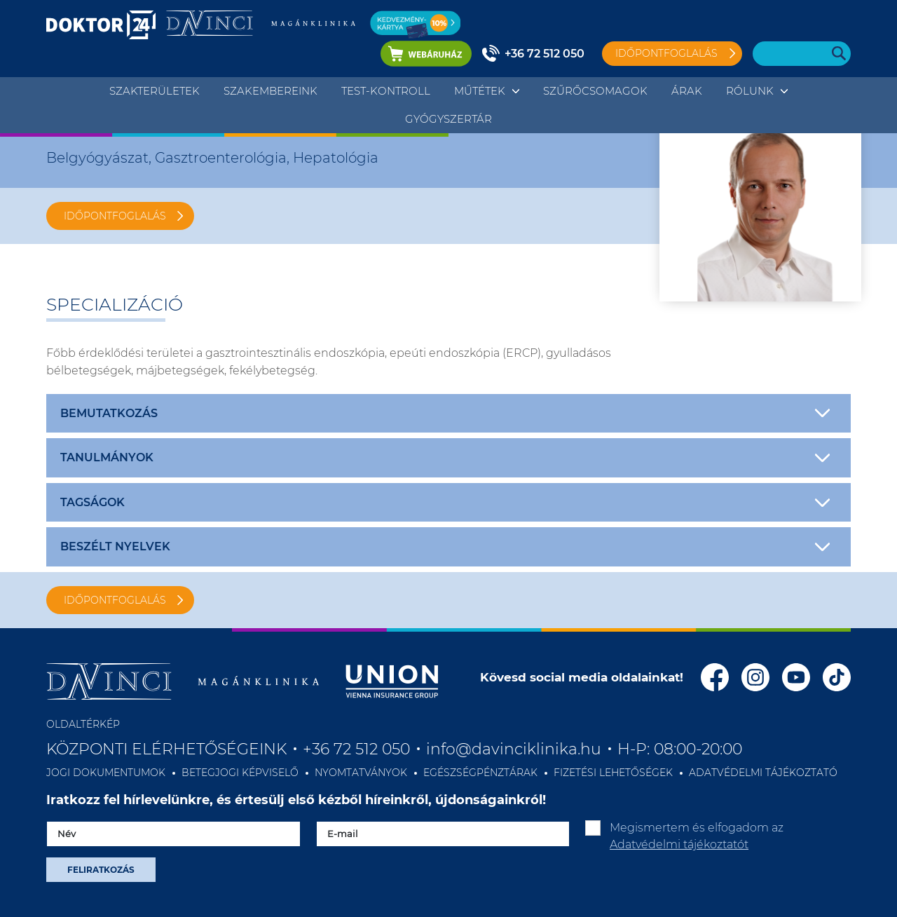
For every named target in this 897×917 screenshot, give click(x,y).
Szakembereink (270, 90)
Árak (686, 90)
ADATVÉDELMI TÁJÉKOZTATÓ (763, 772)
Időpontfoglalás (666, 53)
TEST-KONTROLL (385, 90)
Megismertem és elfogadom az (696, 836)
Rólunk (750, 90)
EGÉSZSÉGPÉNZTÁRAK (480, 772)
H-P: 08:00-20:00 (679, 749)
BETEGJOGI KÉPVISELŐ (240, 772)
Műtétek (479, 90)
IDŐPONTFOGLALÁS (115, 216)
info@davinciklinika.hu (513, 749)
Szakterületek (154, 90)
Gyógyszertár (448, 118)
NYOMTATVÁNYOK (361, 772)
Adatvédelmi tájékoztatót (679, 844)
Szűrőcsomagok (595, 90)
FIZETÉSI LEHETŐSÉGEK (613, 772)
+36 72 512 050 (544, 53)
